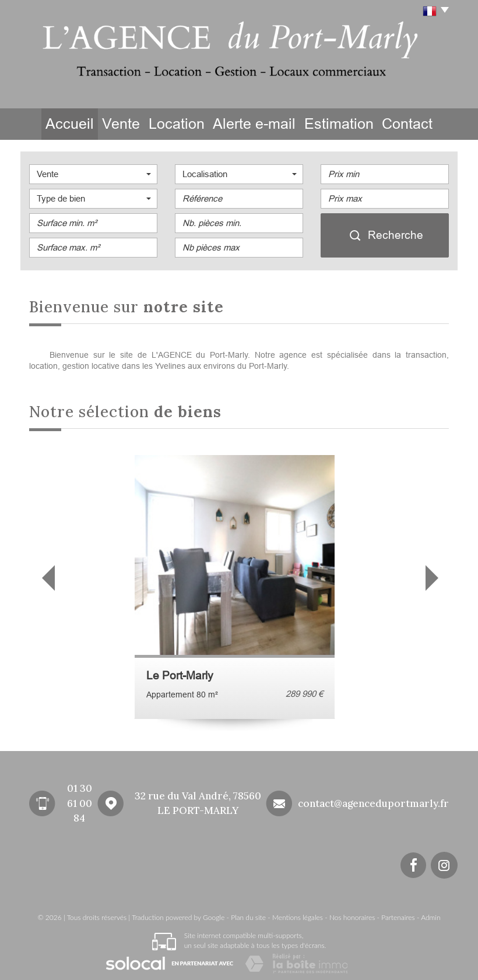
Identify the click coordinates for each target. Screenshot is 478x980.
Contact (416, 123)
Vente (123, 123)
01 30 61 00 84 (79, 801)
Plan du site (248, 915)
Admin (430, 915)
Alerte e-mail (264, 123)
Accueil (61, 123)
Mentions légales (297, 915)
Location (187, 123)
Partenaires (397, 915)
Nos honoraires (352, 915)
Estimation (344, 123)
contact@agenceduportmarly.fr (373, 801)
